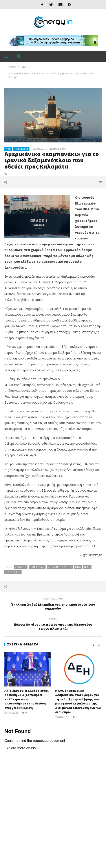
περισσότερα (100, 182)
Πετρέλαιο (22, 148)
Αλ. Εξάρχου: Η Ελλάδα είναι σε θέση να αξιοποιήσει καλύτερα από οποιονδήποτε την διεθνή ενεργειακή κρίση (26, 699)
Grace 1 (21, 567)
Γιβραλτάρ (37, 567)
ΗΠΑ (78, 567)
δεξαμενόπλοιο (60, 567)
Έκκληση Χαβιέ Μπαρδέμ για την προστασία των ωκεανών (53, 605)
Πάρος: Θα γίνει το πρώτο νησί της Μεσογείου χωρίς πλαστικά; (53, 624)
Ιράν (87, 567)
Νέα (8, 148)
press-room (59, 148)
